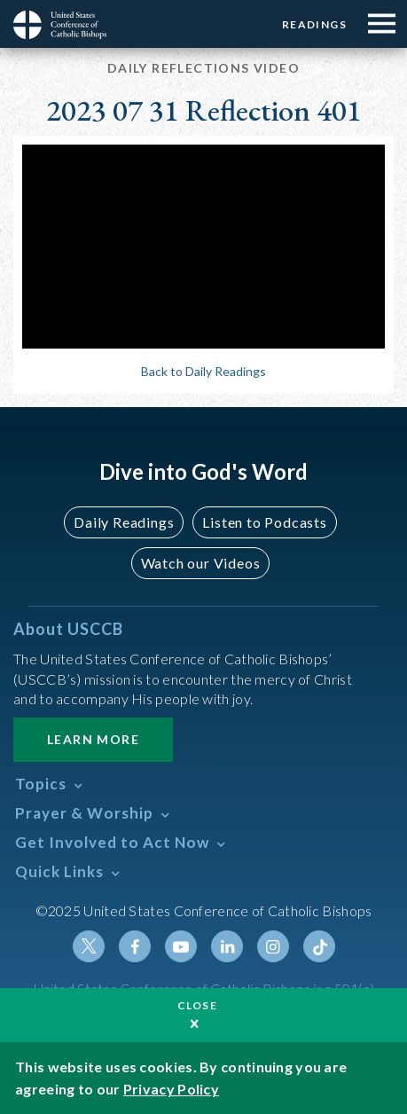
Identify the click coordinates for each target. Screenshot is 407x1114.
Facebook (135, 946)
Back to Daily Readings (203, 371)
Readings (314, 24)
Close (197, 1005)
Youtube (181, 946)
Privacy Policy (171, 1088)
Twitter (89, 946)
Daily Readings (124, 522)
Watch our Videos (201, 562)
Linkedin (227, 946)
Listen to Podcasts (264, 522)
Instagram (273, 946)
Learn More (93, 739)
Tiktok (319, 946)
